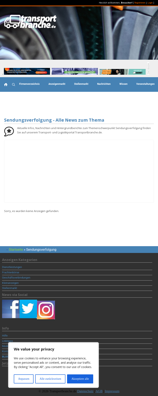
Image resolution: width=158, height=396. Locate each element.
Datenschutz (85, 391)
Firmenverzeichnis (29, 84)
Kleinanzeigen (10, 282)
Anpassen (23, 378)
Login (150, 3)
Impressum (112, 391)
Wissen (124, 84)
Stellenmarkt (81, 84)
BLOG (5, 356)
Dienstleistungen (12, 267)
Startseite (16, 250)
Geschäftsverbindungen (16, 277)
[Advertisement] (79, 105)
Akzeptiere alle (80, 378)
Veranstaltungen (145, 84)
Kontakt (6, 351)
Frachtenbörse (10, 272)
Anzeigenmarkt (56, 84)
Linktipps (7, 340)
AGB (98, 391)
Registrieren (139, 3)
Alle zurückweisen (50, 378)
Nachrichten (104, 84)
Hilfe (5, 335)
